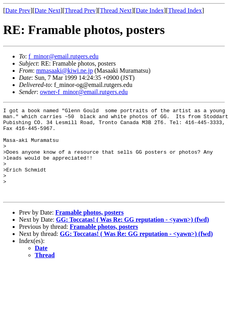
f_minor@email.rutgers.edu (63, 56)
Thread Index (185, 10)
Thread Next (116, 10)
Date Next (47, 10)
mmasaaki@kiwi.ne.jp (64, 70)
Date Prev (17, 10)
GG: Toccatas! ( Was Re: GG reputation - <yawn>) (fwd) (132, 237)
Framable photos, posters (89, 230)
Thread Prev (80, 10)
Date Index (150, 10)
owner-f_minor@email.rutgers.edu (84, 92)
